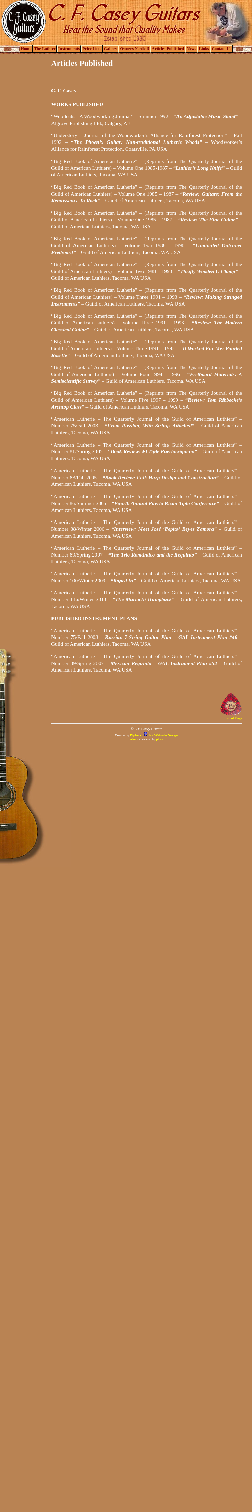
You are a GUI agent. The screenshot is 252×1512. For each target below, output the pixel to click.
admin (134, 739)
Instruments (69, 48)
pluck (159, 739)
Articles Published (168, 48)
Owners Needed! (134, 48)
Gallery (110, 48)
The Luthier (44, 48)
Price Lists (91, 48)
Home (26, 48)
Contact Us (221, 48)
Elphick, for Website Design (154, 735)
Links (204, 48)
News (191, 48)
